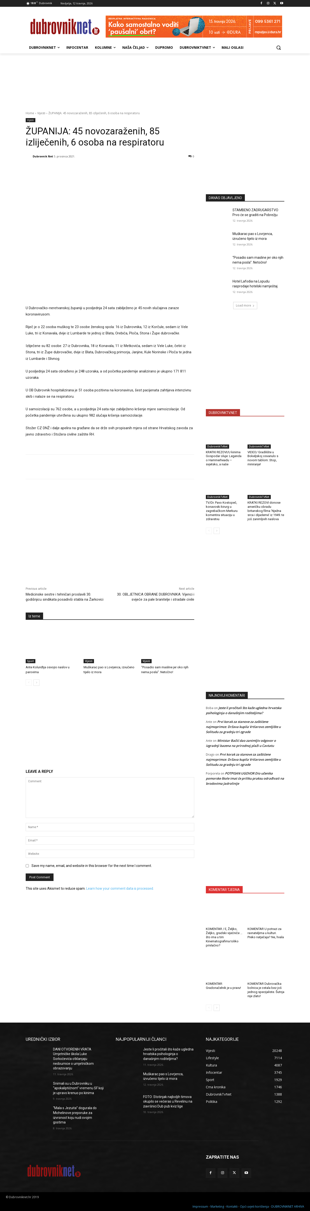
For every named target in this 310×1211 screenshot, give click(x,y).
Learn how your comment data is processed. (120, 888)
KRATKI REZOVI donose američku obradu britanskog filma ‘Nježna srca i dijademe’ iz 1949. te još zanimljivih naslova (266, 511)
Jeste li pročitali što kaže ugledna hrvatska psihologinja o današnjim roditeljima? (168, 1054)
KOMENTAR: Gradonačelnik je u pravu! (223, 986)
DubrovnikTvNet (217, 446)
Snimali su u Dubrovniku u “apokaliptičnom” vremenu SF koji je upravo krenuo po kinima (78, 1088)
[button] (278, 47)
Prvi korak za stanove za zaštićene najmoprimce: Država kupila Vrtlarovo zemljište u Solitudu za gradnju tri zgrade (243, 726)
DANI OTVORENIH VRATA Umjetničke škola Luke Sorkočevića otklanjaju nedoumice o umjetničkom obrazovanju (73, 1058)
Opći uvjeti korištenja (254, 1206)
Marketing (217, 1206)
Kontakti (232, 1206)
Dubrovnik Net (43, 156)
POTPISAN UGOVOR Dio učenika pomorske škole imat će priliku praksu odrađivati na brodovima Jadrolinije (245, 778)
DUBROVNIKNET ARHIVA (287, 1206)
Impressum (200, 1206)
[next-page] (36, 682)
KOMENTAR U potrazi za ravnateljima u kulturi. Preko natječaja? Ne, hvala (266, 933)
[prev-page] (29, 682)
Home (30, 113)
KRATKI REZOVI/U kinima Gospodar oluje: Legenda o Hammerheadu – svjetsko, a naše (223, 458)
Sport (30, 661)
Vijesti (41, 113)
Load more (245, 305)
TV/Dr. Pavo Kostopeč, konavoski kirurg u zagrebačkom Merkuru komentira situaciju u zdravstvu (222, 511)
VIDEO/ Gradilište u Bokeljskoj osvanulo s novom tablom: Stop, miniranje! (263, 458)
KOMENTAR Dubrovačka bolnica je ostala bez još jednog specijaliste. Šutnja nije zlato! (266, 990)
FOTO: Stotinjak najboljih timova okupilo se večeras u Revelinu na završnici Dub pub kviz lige (167, 1101)
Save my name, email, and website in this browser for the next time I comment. (91, 866)
